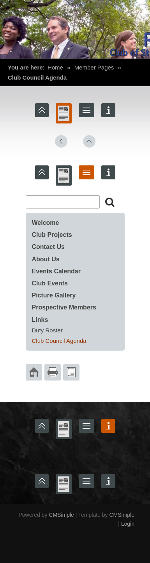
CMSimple (61, 515)
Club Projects (53, 234)
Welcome (45, 222)
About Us (46, 259)
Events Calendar (56, 271)
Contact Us (48, 246)
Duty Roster (47, 330)
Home (55, 67)
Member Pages (94, 67)
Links (40, 319)
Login (127, 524)
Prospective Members (64, 307)
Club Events (50, 283)
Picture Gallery (54, 295)
